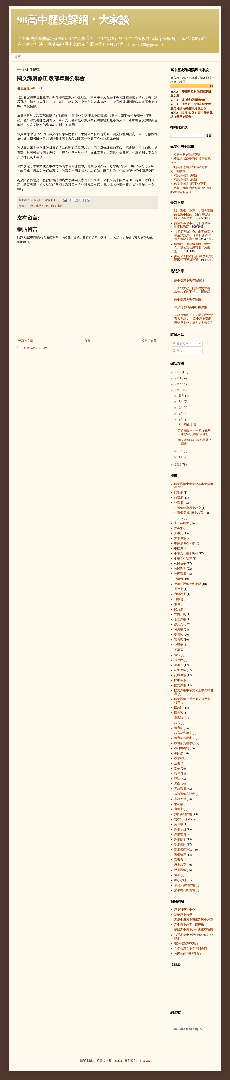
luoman (118, 1060)
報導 (177, 773)
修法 (177, 655)
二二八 (178, 518)
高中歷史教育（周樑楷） (190, 924)
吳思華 (178, 629)
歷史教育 (180, 864)
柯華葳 (178, 649)
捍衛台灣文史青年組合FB (191, 948)
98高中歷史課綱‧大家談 (73, 20)
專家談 (178, 717)
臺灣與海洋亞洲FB (186, 943)
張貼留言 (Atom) (37, 347)
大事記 (178, 533)
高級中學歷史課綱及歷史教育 (193, 919)
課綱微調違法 (183, 849)
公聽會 (178, 578)
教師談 (178, 753)
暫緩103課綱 (182, 819)
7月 (181, 401)
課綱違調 (180, 854)
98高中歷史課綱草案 (186, 154)
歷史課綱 (180, 870)
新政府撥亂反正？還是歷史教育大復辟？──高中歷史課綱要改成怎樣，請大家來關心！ (193, 318)
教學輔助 (180, 758)
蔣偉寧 (178, 824)
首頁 (17, 57)
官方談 (178, 639)
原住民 (178, 660)
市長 (177, 604)
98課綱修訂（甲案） (186, 175)
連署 (177, 763)
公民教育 (180, 568)
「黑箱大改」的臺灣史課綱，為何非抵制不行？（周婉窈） (193, 290)
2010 (178, 464)
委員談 (178, 634)
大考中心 (180, 528)
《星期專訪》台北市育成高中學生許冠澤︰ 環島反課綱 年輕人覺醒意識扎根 (193, 235)
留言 (177, 350)
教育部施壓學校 (184, 743)
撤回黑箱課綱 (183, 814)
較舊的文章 (149, 340)
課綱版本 (180, 839)
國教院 (178, 707)
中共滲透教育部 (184, 543)
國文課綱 (56, 205)
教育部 (178, 728)
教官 (177, 723)
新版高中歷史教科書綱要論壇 (193, 929)
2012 (178, 384)
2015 (178, 372)
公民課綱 (180, 573)
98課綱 (178, 502)
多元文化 (180, 624)
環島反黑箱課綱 (184, 885)
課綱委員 (180, 834)
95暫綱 (178, 497)
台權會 (178, 599)
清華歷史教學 (183, 914)
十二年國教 (181, 523)
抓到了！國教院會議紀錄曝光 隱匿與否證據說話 (193, 258)
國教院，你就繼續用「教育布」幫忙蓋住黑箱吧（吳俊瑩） (192, 248)
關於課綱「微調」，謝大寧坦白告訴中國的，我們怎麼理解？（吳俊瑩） (193, 214)
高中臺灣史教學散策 (187, 299)
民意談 (178, 609)
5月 (181, 413)
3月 (181, 419)
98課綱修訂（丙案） (186, 179)
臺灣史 (178, 809)
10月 (181, 395)
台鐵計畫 (180, 594)
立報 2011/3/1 (32, 88)
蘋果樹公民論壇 (184, 890)
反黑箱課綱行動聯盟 (187, 584)
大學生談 (180, 538)
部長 (177, 768)
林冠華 (178, 644)
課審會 (178, 859)
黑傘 (177, 783)
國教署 (178, 712)
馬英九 (178, 665)
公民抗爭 (180, 563)
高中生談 (180, 670)
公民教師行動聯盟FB (188, 953)
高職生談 (180, 675)
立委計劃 (180, 614)
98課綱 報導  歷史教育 (187, 508)
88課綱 (178, 492)
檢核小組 (180, 880)
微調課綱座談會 (184, 794)
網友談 (178, 804)
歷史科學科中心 (184, 909)
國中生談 (180, 680)
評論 (177, 778)
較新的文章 (25, 340)
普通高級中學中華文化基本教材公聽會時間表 (194, 432)
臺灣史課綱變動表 (193, 100)
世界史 (178, 589)
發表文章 (180, 343)
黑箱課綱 (180, 788)
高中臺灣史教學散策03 (189, 280)
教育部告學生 (183, 733)
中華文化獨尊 (183, 558)
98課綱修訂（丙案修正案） (191, 183)
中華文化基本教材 (39, 205)
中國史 (178, 548)
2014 (178, 378)
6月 (181, 407)
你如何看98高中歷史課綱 (190, 307)
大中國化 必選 (187, 424)
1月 (181, 457)
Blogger (144, 1060)
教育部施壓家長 (184, 738)
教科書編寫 (181, 748)
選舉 (177, 875)
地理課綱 (180, 619)
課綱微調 (180, 844)
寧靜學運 (180, 799)
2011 (178, 390)
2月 (181, 451)
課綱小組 (180, 829)
